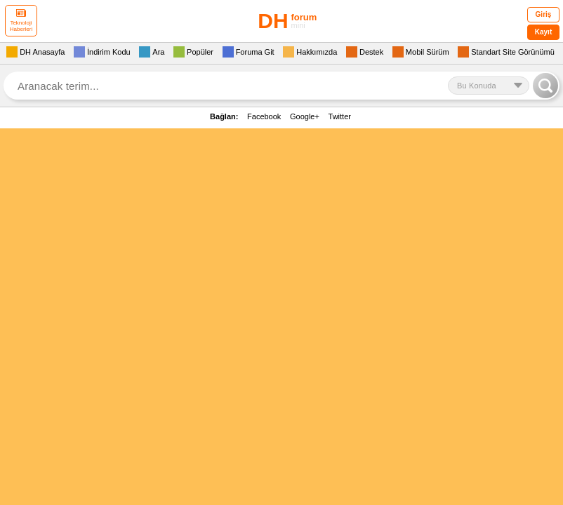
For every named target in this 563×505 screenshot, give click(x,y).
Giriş (544, 14)
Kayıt (543, 32)
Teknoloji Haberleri (21, 20)
